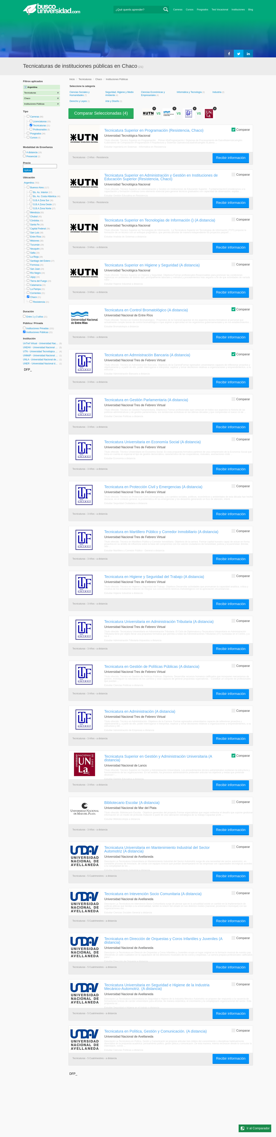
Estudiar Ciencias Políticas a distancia (123, 416)
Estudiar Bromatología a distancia (121, 326)
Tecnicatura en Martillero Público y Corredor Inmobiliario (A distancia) (161, 532)
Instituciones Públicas (39, 332)
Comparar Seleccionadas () (101, 113)
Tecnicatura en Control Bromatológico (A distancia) (146, 310)
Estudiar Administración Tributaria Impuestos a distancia (132, 640)
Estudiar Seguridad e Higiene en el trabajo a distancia (131, 1007)
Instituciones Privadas (40, 328)
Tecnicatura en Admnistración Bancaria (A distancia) (147, 355)
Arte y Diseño (112, 101)
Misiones (34, 240)
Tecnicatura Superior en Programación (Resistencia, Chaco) (154, 130)
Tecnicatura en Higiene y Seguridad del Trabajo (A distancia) (154, 577)
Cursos (189, 9)
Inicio (72, 79)
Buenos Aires (37, 187)
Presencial (32, 156)
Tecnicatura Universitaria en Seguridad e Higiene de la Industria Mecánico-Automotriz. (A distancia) (156, 987)
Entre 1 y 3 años (35, 316)
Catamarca (35, 285)
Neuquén (34, 248)
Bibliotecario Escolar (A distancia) (131, 802)
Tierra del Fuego (38, 281)
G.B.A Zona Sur (41, 200)
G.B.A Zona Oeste (42, 204)
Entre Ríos (35, 236)
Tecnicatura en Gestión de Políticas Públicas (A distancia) (151, 666)
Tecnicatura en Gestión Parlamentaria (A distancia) (146, 400)
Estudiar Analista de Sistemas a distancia (125, 236)
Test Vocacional (220, 9)
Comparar (241, 129)
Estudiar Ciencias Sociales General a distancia (128, 912)
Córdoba (34, 220)
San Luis (34, 232)
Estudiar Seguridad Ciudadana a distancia (125, 503)
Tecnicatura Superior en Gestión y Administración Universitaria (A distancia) (158, 758)
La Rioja (34, 257)
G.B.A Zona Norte (42, 208)
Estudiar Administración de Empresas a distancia (129, 730)
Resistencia (39, 302)
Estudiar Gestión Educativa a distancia (124, 779)
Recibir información (231, 158)
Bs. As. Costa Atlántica (44, 196)
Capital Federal (38, 228)
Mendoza (34, 212)
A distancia (32, 152)
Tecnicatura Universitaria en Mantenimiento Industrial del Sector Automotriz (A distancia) (157, 849)
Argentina (29, 182)
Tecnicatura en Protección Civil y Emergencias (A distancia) (153, 487)
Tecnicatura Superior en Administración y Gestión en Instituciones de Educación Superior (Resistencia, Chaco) (161, 177)
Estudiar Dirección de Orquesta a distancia (126, 961)
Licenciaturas (40, 121)
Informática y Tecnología (189, 92)
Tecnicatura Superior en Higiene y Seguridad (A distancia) (152, 265)
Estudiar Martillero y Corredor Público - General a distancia (134, 550)
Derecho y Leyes (78, 101)
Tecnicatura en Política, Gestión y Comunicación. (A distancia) (155, 1031)
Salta (32, 252)
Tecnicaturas (39, 125)
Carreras (177, 9)
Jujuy (32, 277)
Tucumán (35, 244)
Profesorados (40, 129)
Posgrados (202, 9)
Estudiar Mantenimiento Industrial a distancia (127, 870)
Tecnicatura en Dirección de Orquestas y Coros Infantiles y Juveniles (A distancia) (163, 940)
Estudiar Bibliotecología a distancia (122, 819)
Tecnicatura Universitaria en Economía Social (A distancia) (152, 442)
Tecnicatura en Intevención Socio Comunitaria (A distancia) (153, 894)
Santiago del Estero (40, 261)
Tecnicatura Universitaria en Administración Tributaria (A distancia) (159, 621)
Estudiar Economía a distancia (119, 458)
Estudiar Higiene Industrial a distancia (123, 284)
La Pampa (35, 289)
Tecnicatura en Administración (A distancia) (139, 711)
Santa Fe (34, 224)
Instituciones (238, 9)
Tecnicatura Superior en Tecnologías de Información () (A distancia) (159, 220)
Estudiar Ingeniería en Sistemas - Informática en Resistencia (135, 147)
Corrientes (35, 293)
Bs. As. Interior (40, 192)
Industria (217, 92)
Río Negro (35, 273)
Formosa (34, 265)
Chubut (34, 216)
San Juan (35, 269)
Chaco (33, 297)
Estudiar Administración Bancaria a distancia (127, 373)
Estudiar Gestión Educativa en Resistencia (126, 195)
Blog (250, 9)
